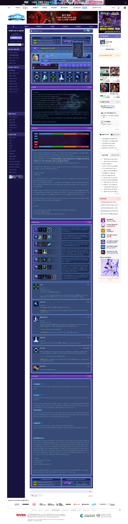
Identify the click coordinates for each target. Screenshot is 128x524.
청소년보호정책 (65, 510)
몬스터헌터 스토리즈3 (14, 164)
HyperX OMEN (12, 156)
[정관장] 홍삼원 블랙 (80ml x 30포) (108, 202)
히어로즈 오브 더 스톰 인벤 (16, 30)
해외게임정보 (12, 151)
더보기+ (117, 36)
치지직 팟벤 (12, 60)
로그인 (113, 7)
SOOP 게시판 (12, 63)
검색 (22, 45)
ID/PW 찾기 (19, 41)
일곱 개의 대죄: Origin (14, 161)
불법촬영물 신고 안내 (75, 510)
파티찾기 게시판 (13, 86)
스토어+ (117, 55)
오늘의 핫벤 (12, 119)
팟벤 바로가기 (12, 137)
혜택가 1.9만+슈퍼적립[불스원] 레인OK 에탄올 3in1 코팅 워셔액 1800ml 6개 (110, 213)
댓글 (78, 55)
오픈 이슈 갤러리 (13, 117)
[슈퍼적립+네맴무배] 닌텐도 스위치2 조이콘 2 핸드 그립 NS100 (110, 208)
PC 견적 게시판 (13, 127)
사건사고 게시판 (13, 91)
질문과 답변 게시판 (13, 73)
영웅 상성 (78, 49)
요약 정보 (78, 45)
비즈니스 (40, 510)
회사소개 (34, 510)
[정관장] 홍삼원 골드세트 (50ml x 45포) (109, 211)
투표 (58, 40)
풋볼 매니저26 (12, 172)
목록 (90, 491)
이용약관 (47, 510)
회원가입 (12, 41)
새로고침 (116, 129)
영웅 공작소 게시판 (13, 89)
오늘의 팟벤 (12, 122)
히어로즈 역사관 (13, 83)
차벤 (10, 143)
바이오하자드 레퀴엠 (14, 167)
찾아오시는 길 (86, 510)
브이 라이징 (12, 159)
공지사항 (93, 510)
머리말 (78, 47)
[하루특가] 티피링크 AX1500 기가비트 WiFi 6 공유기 (110, 205)
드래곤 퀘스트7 (13, 169)
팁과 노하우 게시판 (13, 57)
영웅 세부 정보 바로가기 (84, 56)
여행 (10, 148)
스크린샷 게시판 (13, 78)
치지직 (10, 140)
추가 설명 (78, 53)
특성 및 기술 (78, 51)
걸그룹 (10, 145)
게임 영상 (11, 153)
